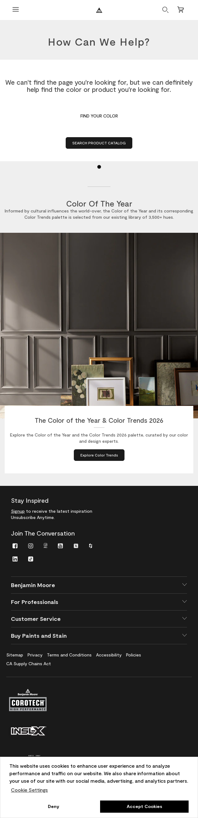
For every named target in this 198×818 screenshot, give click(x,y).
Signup (18, 511)
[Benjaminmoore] (99, 10)
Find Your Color (99, 115)
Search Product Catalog (99, 143)
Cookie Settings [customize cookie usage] (29, 790)
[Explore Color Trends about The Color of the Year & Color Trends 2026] (99, 455)
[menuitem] (15, 545)
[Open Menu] (15, 10)
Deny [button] (53, 806)
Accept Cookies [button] (144, 806)
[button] (99, 585)
